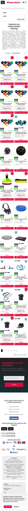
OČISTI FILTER (20, 19)
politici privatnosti (12, 501)
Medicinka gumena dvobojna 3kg (7, 75)
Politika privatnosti (14, 412)
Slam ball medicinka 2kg (21, 162)
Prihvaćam (8, 506)
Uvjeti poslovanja (14, 406)
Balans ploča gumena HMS (21, 219)
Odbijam (16, 506)
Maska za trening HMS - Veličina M (7, 219)
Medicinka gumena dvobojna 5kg (7, 104)
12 (16, 350)
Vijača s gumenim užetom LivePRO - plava (7, 278)
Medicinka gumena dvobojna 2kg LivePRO (21, 133)
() (24, 2)
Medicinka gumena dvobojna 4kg (21, 75)
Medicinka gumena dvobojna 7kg (7, 133)
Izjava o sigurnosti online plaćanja (14, 414)
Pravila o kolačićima (14, 409)
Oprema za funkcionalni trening (16, 8)
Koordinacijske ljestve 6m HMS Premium (21, 191)
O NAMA (11, 429)
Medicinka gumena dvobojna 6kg (21, 104)
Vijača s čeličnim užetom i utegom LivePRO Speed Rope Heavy (7, 307)
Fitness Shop (4, 8)
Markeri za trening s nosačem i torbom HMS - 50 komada (7, 191)
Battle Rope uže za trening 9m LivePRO (21, 306)
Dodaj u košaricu (21, 83)
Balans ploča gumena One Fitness (7, 248)
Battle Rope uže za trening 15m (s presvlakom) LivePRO (21, 336)
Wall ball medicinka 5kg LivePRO (7, 162)
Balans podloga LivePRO (21, 248)
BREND (5, 16)
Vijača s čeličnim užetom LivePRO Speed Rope (21, 278)
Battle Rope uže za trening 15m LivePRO (7, 335)
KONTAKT (4, 429)
